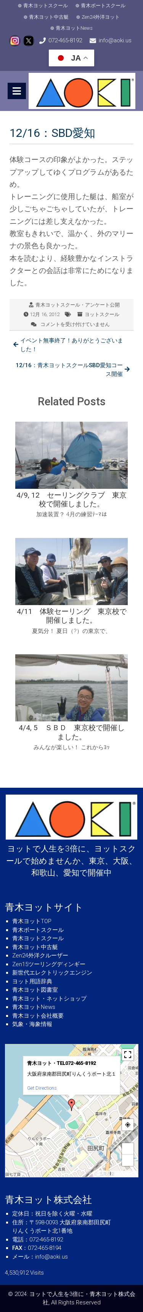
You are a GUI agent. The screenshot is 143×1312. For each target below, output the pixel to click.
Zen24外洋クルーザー (40, 955)
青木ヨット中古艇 (49, 17)
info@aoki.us (115, 40)
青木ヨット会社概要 (38, 1015)
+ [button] (127, 1148)
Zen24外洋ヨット (101, 17)
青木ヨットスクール (45, 5)
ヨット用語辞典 (32, 981)
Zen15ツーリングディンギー (48, 964)
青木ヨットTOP (31, 921)
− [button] (127, 1160)
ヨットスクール (102, 314)
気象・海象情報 (32, 1024)
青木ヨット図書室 (35, 989)
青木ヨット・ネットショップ (49, 998)
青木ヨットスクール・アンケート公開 (77, 305)
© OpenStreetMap (124, 1174)
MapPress (102, 1174)
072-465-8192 (65, 40)
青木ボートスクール (103, 5)
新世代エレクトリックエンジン (52, 972)
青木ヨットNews (74, 28)
